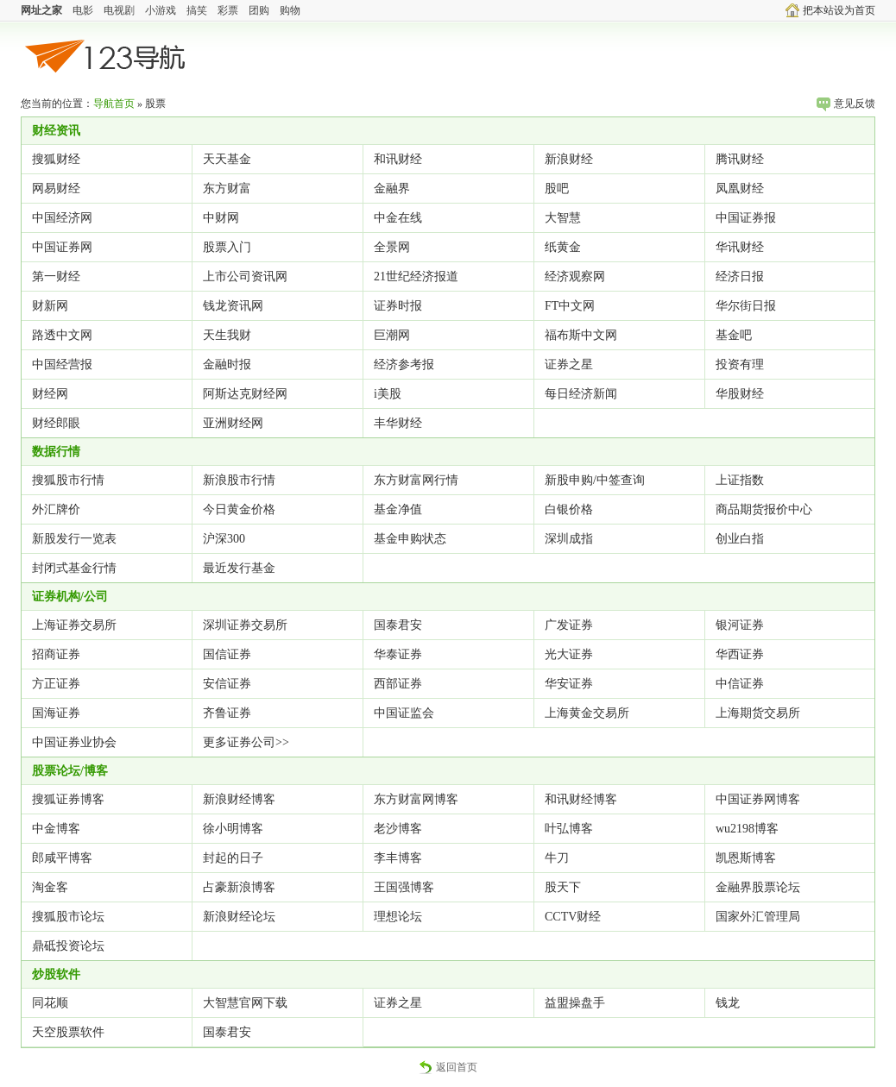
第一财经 (56, 276)
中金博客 (56, 828)
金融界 (392, 188)
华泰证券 (398, 654)
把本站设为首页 (830, 10)
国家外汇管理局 (758, 916)
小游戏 (160, 10)
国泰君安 (398, 625)
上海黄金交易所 (587, 713)
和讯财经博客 (581, 799)
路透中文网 (62, 335)
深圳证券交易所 (245, 625)
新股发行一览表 (74, 538)
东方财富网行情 (416, 480)
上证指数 (740, 480)
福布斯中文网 (581, 335)
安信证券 (227, 683)
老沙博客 (398, 828)
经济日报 (740, 276)
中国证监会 (404, 713)
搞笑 (196, 10)
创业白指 (740, 538)
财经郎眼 (56, 423)
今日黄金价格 (239, 509)
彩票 (228, 10)
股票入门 (227, 247)
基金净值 (398, 509)
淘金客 (50, 887)
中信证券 (740, 683)
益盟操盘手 (575, 1002)
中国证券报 (746, 217)
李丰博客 (398, 857)
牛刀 (557, 857)
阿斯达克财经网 (245, 393)
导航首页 (114, 103)
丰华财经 (398, 423)
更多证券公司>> (246, 742)
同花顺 (50, 1002)
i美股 (387, 393)
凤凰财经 (740, 188)
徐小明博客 (233, 828)
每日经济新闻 (581, 393)
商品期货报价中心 (764, 509)
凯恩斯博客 (746, 857)
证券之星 (569, 364)
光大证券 (569, 654)
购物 (290, 10)
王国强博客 (404, 887)
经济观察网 (575, 276)
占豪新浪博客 (239, 887)
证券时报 (398, 305)
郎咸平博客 (62, 857)
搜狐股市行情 (68, 480)
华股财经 (740, 393)
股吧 (557, 188)
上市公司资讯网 (245, 276)
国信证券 (227, 654)
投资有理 (740, 364)
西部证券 (398, 683)
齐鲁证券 (227, 713)
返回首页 (448, 1067)
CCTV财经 (573, 916)
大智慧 (563, 217)
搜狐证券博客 (68, 799)
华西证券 (740, 654)
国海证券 (56, 713)
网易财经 (56, 188)
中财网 (221, 217)
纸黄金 (563, 247)
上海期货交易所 (758, 713)
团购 (259, 10)
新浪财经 (569, 159)
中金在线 (398, 217)
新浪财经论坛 (239, 916)
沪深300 (224, 538)
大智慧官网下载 (245, 1002)
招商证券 (56, 654)
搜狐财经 (56, 159)
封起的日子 (233, 857)
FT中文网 (570, 305)
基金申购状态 (410, 538)
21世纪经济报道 (416, 276)
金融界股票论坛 (758, 887)
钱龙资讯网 (233, 305)
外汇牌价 (56, 509)
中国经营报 (62, 364)
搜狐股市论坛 (68, 916)
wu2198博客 (747, 828)
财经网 (50, 393)
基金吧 (734, 335)
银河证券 (740, 625)
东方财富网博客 (416, 799)
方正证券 (56, 683)
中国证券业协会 (74, 742)
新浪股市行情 (239, 480)
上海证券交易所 (74, 625)
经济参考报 (404, 364)
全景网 (392, 247)
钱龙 (728, 1002)
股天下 (563, 887)
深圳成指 (569, 538)
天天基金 (227, 159)
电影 (83, 10)
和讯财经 (398, 159)
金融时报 (227, 364)
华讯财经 (740, 247)
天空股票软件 (68, 1032)
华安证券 (569, 683)
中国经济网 (62, 217)
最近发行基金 (239, 568)
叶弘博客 (569, 828)
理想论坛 (398, 916)
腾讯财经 (740, 159)
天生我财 (227, 335)
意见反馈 (846, 103)
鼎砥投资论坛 (68, 945)
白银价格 (569, 509)
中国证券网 (62, 247)
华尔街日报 (746, 305)
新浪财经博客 (239, 799)
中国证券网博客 (758, 799)
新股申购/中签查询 (595, 480)
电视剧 (119, 10)
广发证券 (569, 625)
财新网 (50, 305)
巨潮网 (392, 335)
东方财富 (227, 188)
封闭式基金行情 (74, 568)
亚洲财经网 (233, 423)
